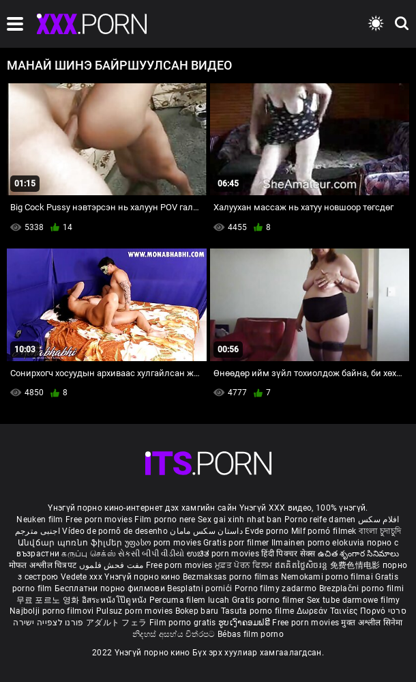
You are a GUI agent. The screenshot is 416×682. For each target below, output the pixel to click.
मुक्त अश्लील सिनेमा (371, 622)
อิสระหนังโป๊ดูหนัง (115, 600)
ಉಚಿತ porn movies (224, 553)
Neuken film (39, 519)
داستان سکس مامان (206, 531)
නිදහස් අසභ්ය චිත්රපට (175, 634)
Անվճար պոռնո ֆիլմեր (71, 543)
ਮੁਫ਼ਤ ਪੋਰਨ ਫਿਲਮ (245, 565)
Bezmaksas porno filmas (232, 577)
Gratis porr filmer (237, 543)
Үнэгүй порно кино (143, 577)
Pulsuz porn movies (135, 611)
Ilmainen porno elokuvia (319, 543)
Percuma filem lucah (190, 600)
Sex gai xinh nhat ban (240, 519)
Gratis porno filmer (269, 600)
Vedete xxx (81, 577)
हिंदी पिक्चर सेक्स (288, 553)
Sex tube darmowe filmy (353, 600)
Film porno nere (165, 519)
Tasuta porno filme (259, 611)
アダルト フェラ (116, 622)
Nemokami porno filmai (328, 577)
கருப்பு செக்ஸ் (88, 553)
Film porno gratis (183, 622)
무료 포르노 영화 (49, 600)
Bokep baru (197, 611)
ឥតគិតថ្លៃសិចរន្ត (302, 565)
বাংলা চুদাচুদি (380, 531)
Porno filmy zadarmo (277, 588)
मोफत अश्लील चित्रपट (44, 565)
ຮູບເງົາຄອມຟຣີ (245, 622)
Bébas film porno (251, 634)
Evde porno (266, 531)
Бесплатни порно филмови (111, 588)
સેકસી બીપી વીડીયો (151, 553)
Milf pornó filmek (324, 531)
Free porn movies (99, 519)
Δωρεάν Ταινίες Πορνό (342, 611)
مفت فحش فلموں (112, 565)
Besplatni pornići (200, 588)
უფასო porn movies (164, 543)
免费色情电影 (356, 565)
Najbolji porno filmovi (52, 611)
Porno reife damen (320, 519)
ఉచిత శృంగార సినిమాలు (359, 553)
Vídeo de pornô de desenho (115, 531)
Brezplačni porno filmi (361, 588)
